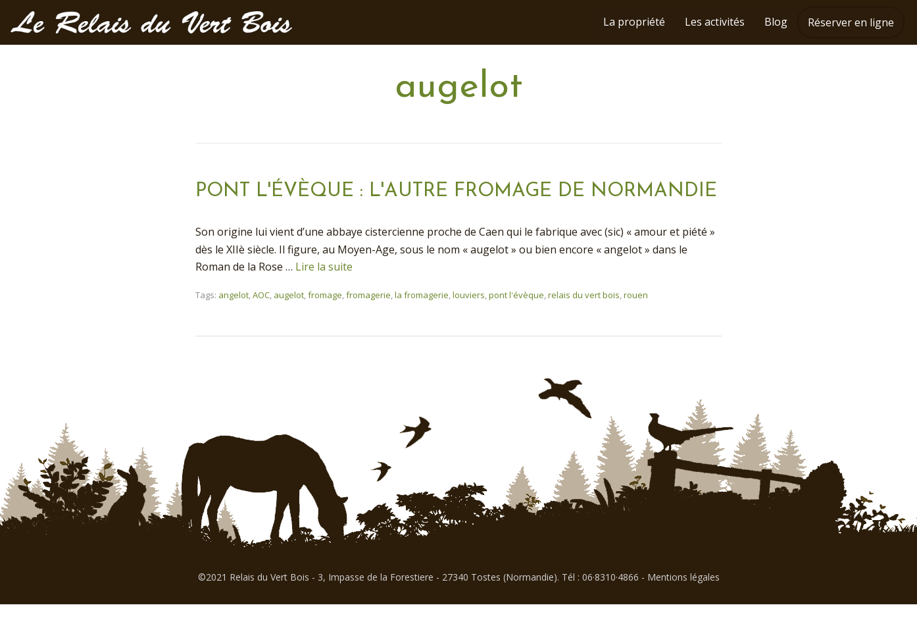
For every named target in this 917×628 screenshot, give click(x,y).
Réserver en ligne (851, 22)
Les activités (715, 21)
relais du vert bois (584, 319)
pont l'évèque (516, 319)
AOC (261, 319)
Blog (775, 21)
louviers (469, 319)
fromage (325, 319)
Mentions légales (683, 600)
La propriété (634, 21)
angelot (233, 319)
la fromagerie (422, 319)
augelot (289, 319)
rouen (636, 319)
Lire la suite (324, 290)
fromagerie (368, 319)
